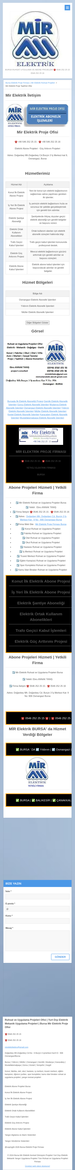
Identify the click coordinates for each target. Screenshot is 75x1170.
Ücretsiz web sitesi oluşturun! (37, 1166)
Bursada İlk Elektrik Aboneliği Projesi (25, 401)
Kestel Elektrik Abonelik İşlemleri (23, 414)
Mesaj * (9, 928)
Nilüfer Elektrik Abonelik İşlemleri (50, 411)
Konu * (9, 916)
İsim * (8, 891)
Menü (67, 7)
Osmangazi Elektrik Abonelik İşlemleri (42, 408)
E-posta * (10, 903)
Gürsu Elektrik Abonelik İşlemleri (33, 404)
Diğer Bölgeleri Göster (37, 323)
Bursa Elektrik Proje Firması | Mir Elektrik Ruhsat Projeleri (30, 83)
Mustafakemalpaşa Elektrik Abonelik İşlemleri (42, 418)
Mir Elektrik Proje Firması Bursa (50, 524)
